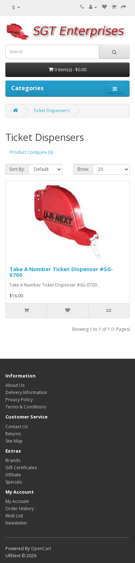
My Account (17, 501)
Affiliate (13, 475)
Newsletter (16, 523)
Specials (13, 482)
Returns (13, 434)
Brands (12, 460)
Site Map (14, 441)
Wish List (14, 516)
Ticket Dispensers (51, 110)
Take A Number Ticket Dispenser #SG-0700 (61, 272)
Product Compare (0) (31, 152)
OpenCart (41, 548)
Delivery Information (26, 392)
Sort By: (17, 169)
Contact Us (16, 427)
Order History (19, 508)
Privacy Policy (19, 400)
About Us (14, 385)
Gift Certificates (21, 467)
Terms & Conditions (25, 407)
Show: (83, 169)
